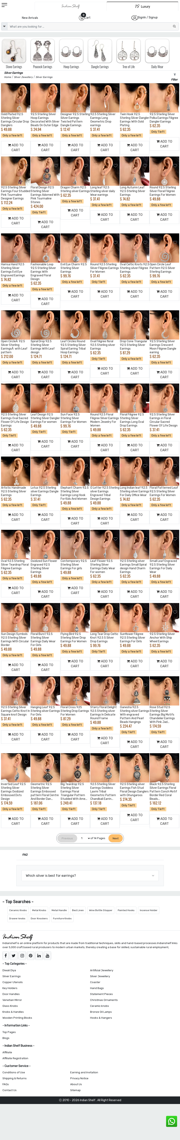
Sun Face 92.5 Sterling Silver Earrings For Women (74, 418)
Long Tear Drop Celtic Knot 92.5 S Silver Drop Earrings (104, 637)
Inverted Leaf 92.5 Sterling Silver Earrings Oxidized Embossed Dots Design (13, 791)
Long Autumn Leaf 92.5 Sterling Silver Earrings (132, 191)
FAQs (5, 1084)
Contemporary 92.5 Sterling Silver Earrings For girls (74, 564)
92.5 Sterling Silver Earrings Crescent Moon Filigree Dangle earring (163, 347)
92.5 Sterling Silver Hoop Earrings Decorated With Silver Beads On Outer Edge (45, 120)
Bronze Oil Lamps (101, 1011)
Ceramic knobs (99, 1005)
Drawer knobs (17, 918)
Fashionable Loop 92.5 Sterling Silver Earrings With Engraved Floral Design (43, 272)
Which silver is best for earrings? (51, 876)
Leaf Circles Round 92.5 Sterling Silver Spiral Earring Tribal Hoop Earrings (73, 347)
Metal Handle (59, 910)
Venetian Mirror (12, 1000)
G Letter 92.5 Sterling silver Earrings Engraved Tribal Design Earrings (104, 493)
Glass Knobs (10, 1005)
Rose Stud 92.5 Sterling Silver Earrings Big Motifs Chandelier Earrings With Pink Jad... (162, 715)
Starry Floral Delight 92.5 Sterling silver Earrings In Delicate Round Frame (103, 713)
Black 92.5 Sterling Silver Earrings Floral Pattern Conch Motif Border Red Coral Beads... (163, 791)
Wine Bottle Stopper (100, 910)
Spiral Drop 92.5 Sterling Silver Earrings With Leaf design (43, 347)
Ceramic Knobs (18, 910)
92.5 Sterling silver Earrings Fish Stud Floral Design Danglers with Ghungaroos (134, 789)
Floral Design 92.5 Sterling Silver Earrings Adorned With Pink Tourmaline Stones (45, 195)
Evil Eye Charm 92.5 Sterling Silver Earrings (74, 268)
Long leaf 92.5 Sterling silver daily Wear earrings (102, 191)
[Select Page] (84, 838)
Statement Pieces (101, 994)
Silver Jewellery (100, 976)
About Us (76, 1084)
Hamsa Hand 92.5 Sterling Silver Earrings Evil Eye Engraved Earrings (13, 270)
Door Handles (11, 994)
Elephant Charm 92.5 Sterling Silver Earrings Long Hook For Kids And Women (75, 493)
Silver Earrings (11, 976)
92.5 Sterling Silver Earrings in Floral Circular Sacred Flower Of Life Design (164, 420)
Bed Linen (78, 910)
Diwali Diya (9, 970)
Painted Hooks (126, 910)
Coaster (95, 982)
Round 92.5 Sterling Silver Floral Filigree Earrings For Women (163, 191)
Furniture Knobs (62, 918)
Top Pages (9, 1032)
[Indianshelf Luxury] (142, 6)
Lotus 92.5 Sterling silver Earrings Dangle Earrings (45, 491)
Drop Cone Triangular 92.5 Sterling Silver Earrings (133, 345)
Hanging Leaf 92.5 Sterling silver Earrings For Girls (45, 711)
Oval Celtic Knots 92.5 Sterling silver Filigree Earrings (134, 268)
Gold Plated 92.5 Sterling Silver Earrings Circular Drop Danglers (15, 120)
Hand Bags (97, 988)
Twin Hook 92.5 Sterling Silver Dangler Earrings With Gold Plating (134, 120)
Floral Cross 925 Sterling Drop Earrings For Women (75, 711)
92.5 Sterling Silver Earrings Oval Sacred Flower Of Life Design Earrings (15, 420)
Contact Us (9, 1090)
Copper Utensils (12, 982)
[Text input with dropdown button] (93, 26)
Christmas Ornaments (104, 1000)
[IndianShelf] (71, 6)
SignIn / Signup (148, 17)
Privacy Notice (79, 1078)
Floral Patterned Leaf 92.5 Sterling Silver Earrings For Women (164, 491)
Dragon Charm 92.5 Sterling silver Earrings (75, 189)
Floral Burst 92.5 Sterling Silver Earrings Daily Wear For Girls (43, 639)
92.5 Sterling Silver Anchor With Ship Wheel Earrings (162, 637)
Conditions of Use (13, 1072)
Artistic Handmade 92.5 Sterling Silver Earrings (13, 491)
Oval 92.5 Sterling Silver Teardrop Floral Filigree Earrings (15, 564)
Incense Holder (148, 910)
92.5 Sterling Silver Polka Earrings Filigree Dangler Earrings (164, 118)
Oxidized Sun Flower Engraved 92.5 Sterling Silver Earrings (44, 566)
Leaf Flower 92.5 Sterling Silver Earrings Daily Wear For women (102, 566)
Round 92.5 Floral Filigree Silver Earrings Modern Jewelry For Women (104, 420)
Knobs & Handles (13, 1011)
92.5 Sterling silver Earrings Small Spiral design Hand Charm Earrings (133, 566)
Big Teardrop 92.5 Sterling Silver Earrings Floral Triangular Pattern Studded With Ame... (74, 791)
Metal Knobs (39, 910)
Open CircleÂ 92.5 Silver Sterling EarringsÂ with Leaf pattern (14, 347)
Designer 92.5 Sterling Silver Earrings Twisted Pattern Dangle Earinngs (75, 120)
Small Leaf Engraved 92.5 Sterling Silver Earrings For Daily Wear (163, 566)
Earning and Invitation (84, 1072)
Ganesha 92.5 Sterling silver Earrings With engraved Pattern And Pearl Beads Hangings (134, 715)
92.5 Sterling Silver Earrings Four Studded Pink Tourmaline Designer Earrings (15, 193)
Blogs (5, 1038)
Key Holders (9, 988)
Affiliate (7, 1052)
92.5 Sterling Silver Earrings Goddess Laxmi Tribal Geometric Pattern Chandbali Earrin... (103, 791)
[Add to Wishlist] (26, 92)
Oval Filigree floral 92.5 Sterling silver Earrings (102, 345)
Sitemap (75, 1090)
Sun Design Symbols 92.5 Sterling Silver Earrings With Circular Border (15, 639)
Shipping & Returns (14, 1078)
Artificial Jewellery (101, 970)
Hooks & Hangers (101, 1017)
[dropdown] (4, 26)
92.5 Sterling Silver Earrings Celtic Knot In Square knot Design (15, 711)
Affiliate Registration (15, 1058)
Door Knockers (39, 918)
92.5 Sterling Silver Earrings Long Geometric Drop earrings (102, 120)
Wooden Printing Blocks (17, 1017)
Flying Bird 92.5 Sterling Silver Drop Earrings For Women (74, 637)
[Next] (115, 838)
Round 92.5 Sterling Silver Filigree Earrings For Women (104, 268)
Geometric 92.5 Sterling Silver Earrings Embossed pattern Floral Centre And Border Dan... (45, 791)
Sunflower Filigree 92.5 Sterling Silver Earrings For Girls (132, 637)
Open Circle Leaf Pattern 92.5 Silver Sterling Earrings (162, 268)
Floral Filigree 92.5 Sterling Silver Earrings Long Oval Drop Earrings (132, 420)
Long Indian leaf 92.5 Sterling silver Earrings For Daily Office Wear (134, 491)
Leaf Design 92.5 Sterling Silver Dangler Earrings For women (45, 418)
